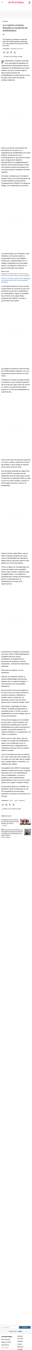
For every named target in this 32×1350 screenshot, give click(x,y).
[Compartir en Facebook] (11, 52)
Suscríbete (4, 1347)
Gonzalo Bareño (5, 837)
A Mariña (20, 1341)
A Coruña (20, 1338)
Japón (16, 800)
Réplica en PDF (6, 1342)
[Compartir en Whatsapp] (4, 52)
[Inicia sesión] (29, 2)
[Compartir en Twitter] (14, 52)
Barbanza (20, 1347)
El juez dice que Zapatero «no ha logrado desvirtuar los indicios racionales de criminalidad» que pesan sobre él (12, 832)
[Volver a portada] (16, 2)
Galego (20, 1331)
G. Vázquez (4, 825)
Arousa (19, 1344)
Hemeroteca (5, 1345)
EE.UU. (12, 800)
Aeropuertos (22, 800)
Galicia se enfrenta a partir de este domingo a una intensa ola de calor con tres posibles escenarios (16, 280)
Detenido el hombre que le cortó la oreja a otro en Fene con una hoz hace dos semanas (15, 274)
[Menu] (2, 2)
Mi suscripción (5, 1339)
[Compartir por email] (7, 52)
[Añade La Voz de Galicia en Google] (13, 56)
